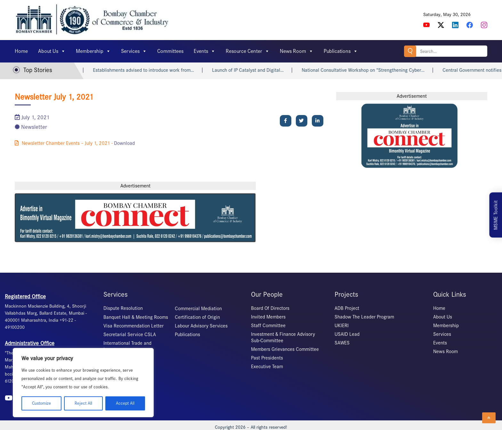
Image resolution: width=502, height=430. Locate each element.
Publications (341, 51)
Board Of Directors (270, 308)
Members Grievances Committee (285, 349)
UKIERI (342, 325)
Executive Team (267, 366)
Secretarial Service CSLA (129, 334)
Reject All (83, 403)
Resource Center (248, 51)
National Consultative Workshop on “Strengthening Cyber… (368, 70)
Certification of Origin (197, 317)
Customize (41, 403)
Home (21, 51)
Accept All (125, 403)
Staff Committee (268, 325)
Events (204, 51)
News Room (296, 51)
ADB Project (347, 308)
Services (134, 51)
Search (410, 51)
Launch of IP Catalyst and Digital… (253, 70)
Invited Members (268, 317)
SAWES (342, 343)
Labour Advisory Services (201, 326)
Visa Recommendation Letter (133, 326)
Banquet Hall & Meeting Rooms (135, 317)
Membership (93, 51)
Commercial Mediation (198, 308)
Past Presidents (267, 358)
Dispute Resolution (123, 308)
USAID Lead (347, 334)
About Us (52, 51)
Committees (170, 51)
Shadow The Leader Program (364, 317)
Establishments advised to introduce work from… (148, 70)
